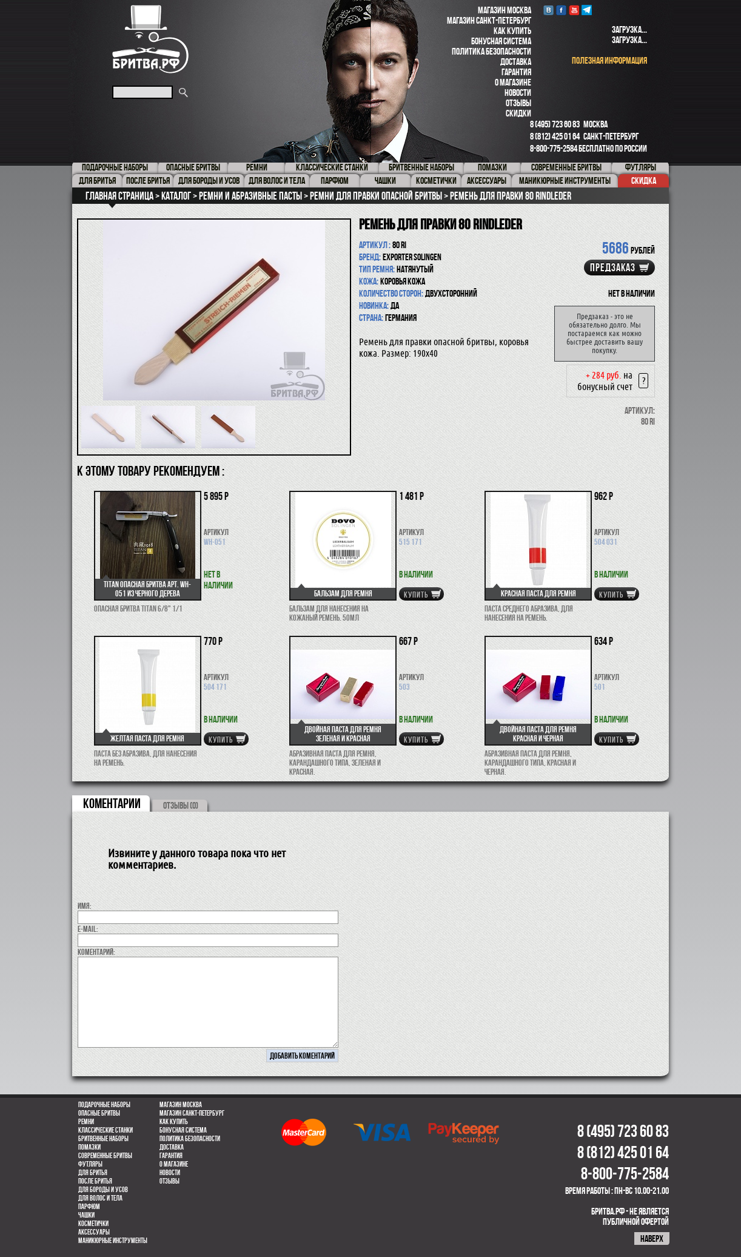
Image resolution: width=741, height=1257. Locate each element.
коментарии (112, 803)
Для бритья (92, 1172)
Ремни (86, 1121)
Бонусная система (501, 41)
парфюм (89, 1206)
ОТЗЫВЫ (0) (180, 805)
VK (548, 10)
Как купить (512, 30)
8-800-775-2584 (553, 148)
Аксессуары (94, 1232)
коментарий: (96, 952)
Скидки (518, 113)
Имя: (85, 906)
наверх (651, 1238)
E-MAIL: (88, 929)
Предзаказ (612, 267)
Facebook (561, 10)
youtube (574, 10)
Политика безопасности (491, 51)
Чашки (86, 1215)
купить (416, 594)
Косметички (93, 1223)
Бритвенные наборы (103, 1138)
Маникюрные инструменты (112, 1240)
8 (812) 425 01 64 (555, 136)
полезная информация (609, 60)
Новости (518, 92)
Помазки (89, 1147)
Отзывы (518, 103)
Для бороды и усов (103, 1189)
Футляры (90, 1164)
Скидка (643, 180)
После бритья (95, 1181)
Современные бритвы (105, 1155)
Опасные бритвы (99, 1113)
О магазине (513, 82)
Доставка (515, 61)
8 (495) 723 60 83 (555, 124)
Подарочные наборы (104, 1104)
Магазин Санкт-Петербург (489, 20)
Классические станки (105, 1130)
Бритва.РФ (150, 39)
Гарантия (516, 72)
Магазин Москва (504, 10)
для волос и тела (100, 1198)
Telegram (587, 10)
